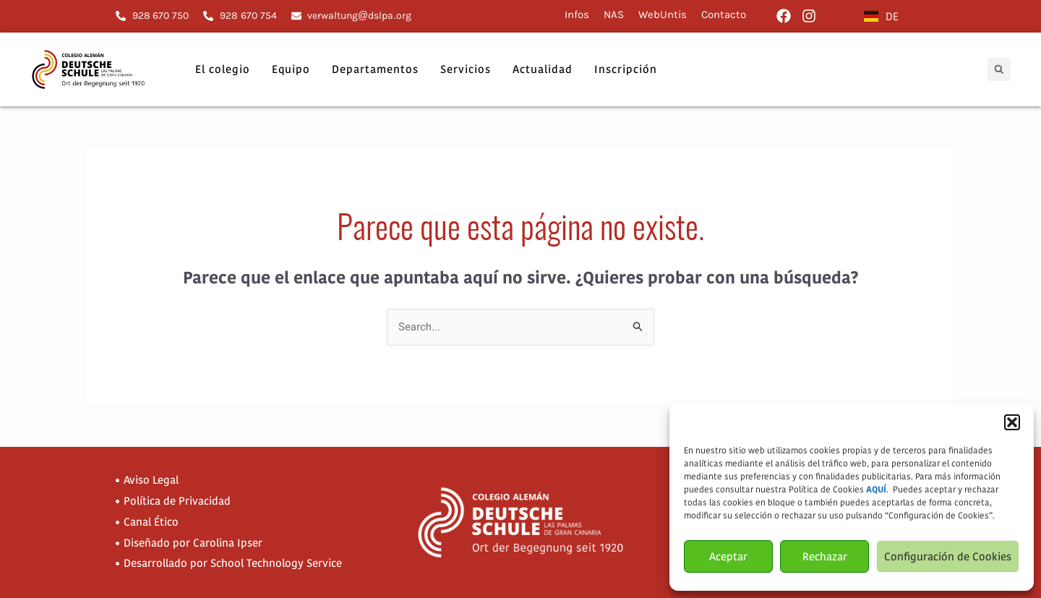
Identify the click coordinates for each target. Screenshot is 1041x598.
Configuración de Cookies (947, 556)
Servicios (465, 69)
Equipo (291, 69)
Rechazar (824, 556)
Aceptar (728, 556)
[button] (1012, 422)
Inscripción (625, 69)
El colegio (222, 69)
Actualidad (543, 69)
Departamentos (375, 69)
